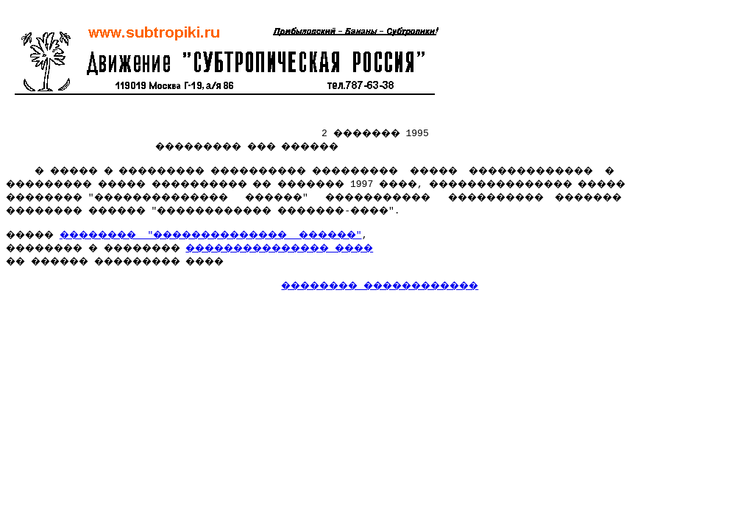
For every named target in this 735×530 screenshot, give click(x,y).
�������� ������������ (398, 291)
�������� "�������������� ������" (247, 238)
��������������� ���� (330, 251)
